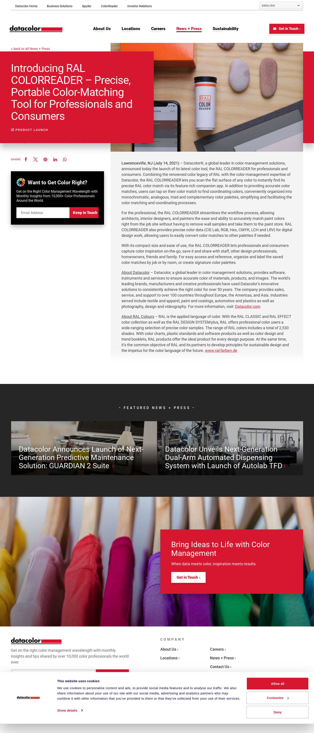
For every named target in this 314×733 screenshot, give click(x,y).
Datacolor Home (26, 6)
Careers (217, 665)
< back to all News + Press (30, 48)
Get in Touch (284, 29)
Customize (278, 707)
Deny (278, 721)
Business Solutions (59, 6)
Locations (168, 674)
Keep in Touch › (86, 213)
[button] (25, 160)
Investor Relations (139, 6)
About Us (168, 665)
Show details (67, 719)
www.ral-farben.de (221, 351)
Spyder (86, 6)
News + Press (222, 674)
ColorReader (109, 6)
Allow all (277, 693)
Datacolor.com (247, 307)
